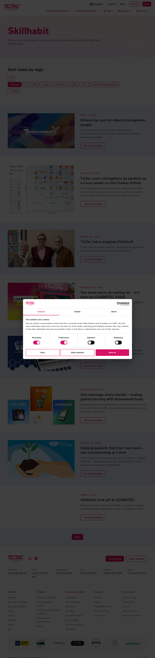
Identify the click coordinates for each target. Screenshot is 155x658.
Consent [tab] (41, 312)
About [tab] (113, 312)
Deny (42, 353)
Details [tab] (77, 312)
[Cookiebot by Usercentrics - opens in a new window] (118, 303)
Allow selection (77, 353)
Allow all (112, 353)
